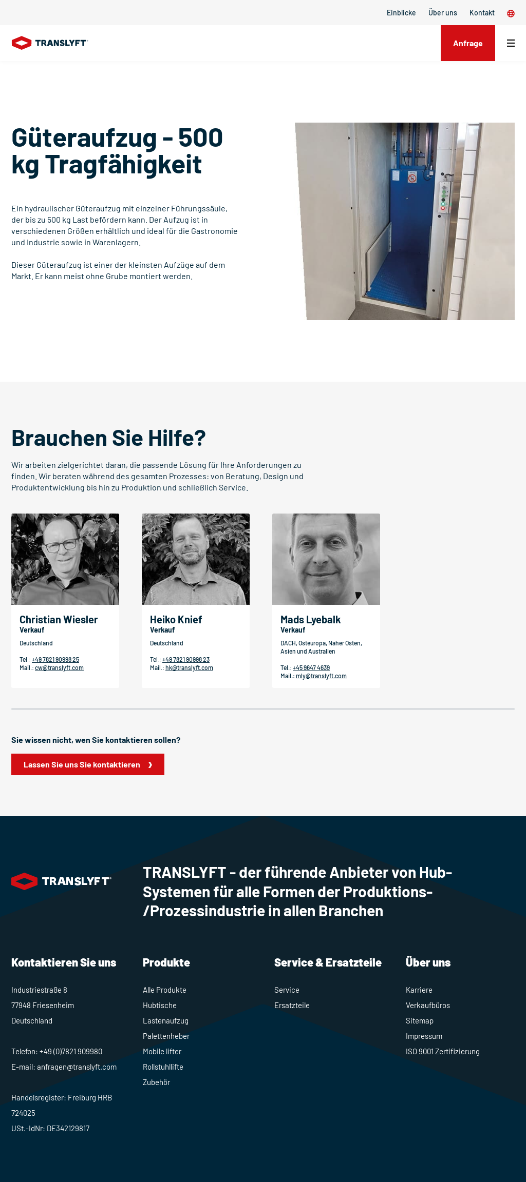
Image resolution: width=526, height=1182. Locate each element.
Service (286, 989)
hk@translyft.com (189, 667)
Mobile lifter (162, 1051)
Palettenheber (166, 1035)
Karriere (419, 989)
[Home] (50, 43)
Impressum (424, 1035)
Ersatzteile (292, 1005)
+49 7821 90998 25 (55, 659)
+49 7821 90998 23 (186, 659)
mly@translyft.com (321, 675)
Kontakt (482, 12)
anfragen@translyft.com (77, 1066)
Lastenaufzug (166, 1020)
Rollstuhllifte (163, 1066)
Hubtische (160, 1005)
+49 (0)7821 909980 (71, 1051)
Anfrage (468, 43)
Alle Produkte (164, 989)
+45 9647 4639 (311, 667)
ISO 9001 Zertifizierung (443, 1051)
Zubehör (156, 1082)
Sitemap (420, 1020)
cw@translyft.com (59, 667)
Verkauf (32, 629)
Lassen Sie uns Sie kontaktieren (82, 764)
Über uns (442, 12)
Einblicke (401, 12)
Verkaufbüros (428, 1005)
